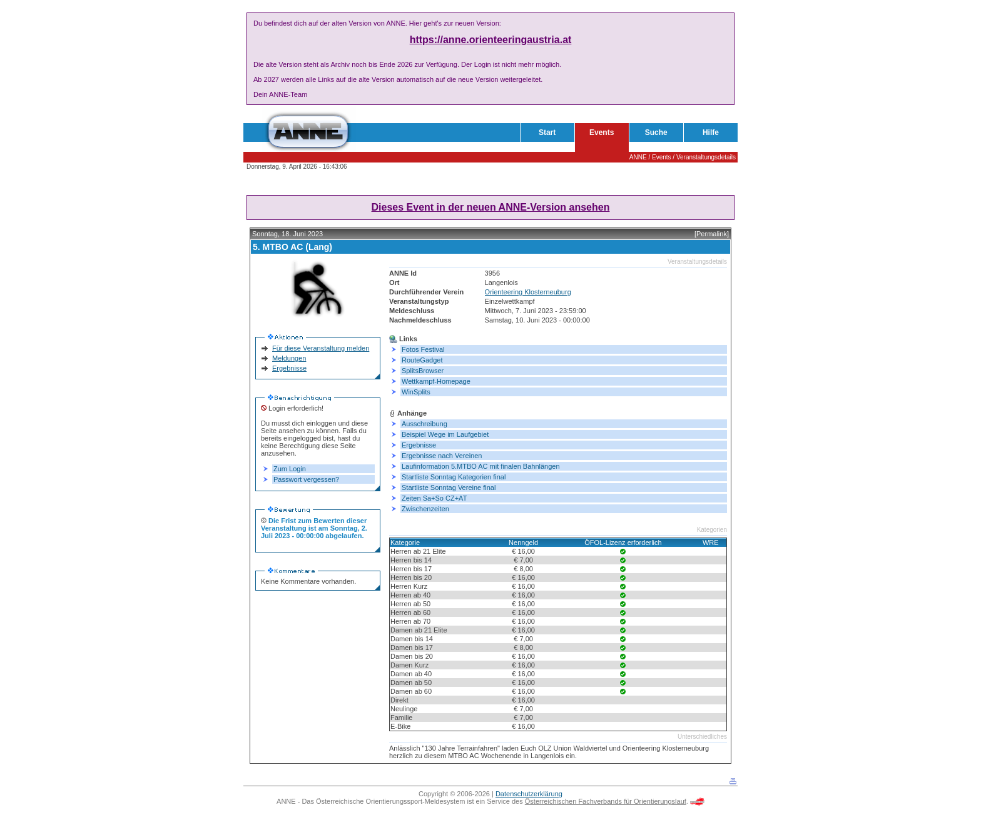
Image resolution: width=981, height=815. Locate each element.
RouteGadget (422, 360)
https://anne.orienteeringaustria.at (491, 39)
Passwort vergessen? (306, 479)
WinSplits (416, 392)
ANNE (638, 157)
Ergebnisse (289, 368)
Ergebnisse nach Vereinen (442, 455)
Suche (656, 132)
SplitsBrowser (423, 370)
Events (601, 132)
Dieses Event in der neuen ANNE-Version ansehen (491, 207)
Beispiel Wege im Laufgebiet (445, 434)
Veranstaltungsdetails (706, 157)
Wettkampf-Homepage (436, 381)
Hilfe (711, 132)
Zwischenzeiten (425, 508)
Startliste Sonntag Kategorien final (454, 477)
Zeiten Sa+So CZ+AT (434, 498)
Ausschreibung (424, 424)
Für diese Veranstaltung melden (320, 348)
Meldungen (289, 358)
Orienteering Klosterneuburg (528, 292)
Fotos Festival (423, 349)
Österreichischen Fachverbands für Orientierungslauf (605, 801)
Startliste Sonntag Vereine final (449, 487)
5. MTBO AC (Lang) (292, 247)
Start (547, 132)
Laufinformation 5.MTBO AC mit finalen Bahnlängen (481, 466)
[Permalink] (711, 234)
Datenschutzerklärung (529, 794)
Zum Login (289, 468)
